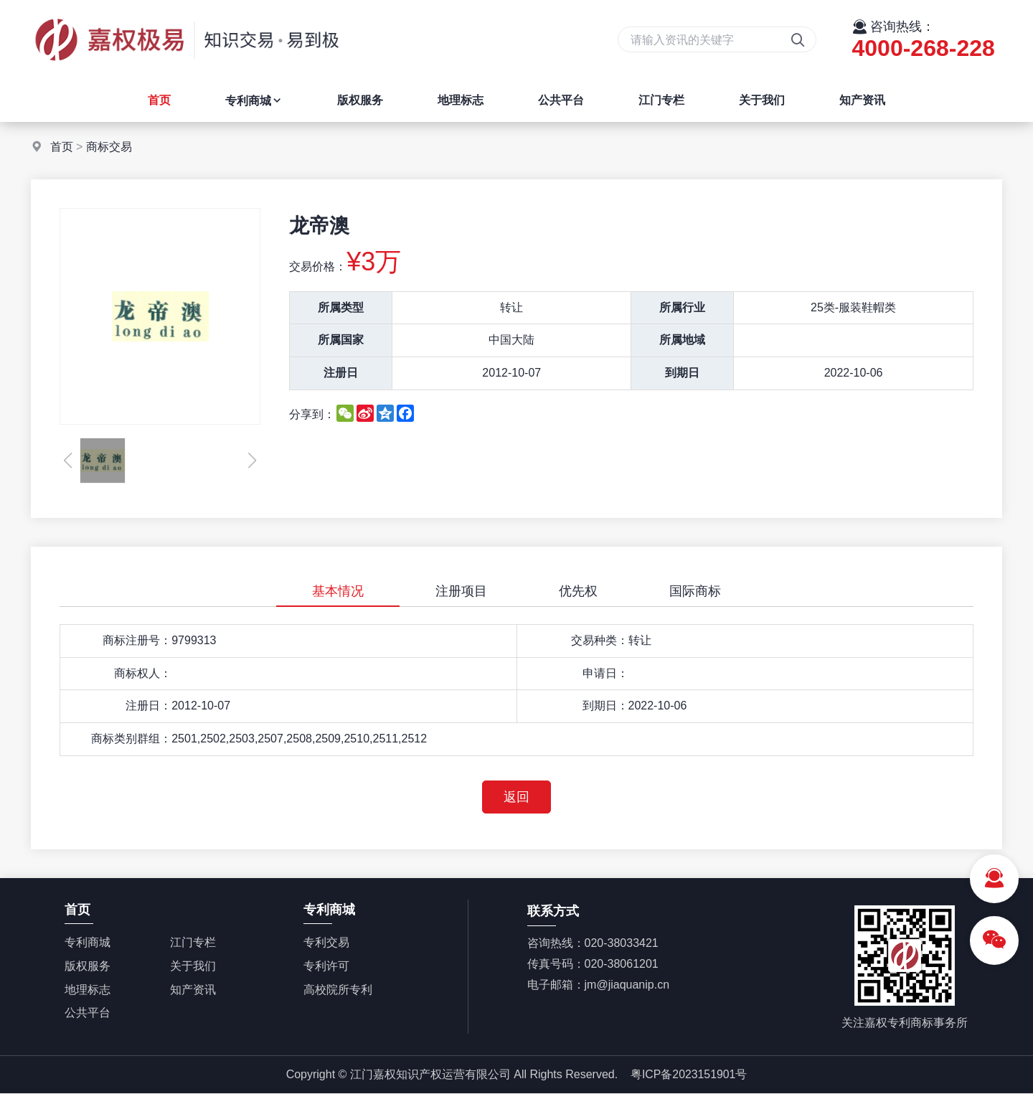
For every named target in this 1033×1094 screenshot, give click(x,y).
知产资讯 (862, 100)
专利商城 (254, 101)
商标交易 (109, 147)
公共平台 (561, 100)
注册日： (148, 705)
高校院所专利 (337, 990)
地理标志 (461, 100)
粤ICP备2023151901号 (688, 1074)
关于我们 (762, 100)
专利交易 (326, 943)
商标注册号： (137, 640)
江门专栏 (661, 100)
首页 (159, 100)
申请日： (605, 673)
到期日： (605, 705)
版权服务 (360, 100)
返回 (516, 797)
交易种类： (599, 640)
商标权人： (142, 673)
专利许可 (326, 966)
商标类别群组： (131, 738)
